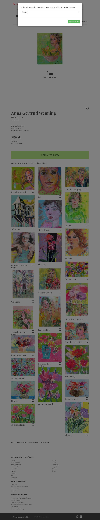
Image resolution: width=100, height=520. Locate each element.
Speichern (74, 22)
